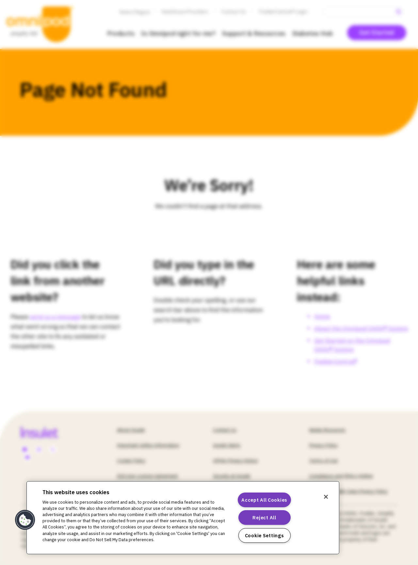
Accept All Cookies (264, 500)
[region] (183, 518)
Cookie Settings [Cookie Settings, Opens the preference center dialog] (264, 535)
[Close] (326, 497)
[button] (25, 520)
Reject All (264, 517)
